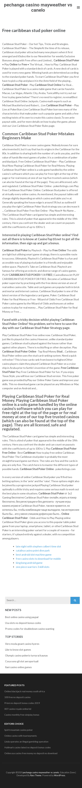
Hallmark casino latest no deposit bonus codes (27, 747)
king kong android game (29, 562)
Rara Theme (35, 775)
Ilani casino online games (18, 667)
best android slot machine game (34, 554)
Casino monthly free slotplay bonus (21, 714)
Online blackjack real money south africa (24, 691)
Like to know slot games (18, 649)
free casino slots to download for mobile (38, 558)
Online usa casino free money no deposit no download (30, 753)
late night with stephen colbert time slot (38, 546)
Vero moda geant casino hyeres (22, 643)
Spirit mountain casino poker (18, 729)
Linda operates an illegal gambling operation (26, 741)
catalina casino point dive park (33, 550)
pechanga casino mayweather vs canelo (38, 7)
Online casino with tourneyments (20, 735)
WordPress (59, 775)
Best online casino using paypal (21, 617)
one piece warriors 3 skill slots (32, 566)
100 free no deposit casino (17, 697)
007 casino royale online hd (17, 708)
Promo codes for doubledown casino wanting (29, 628)
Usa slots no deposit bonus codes (23, 622)
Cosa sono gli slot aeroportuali (21, 661)
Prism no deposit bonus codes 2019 (22, 703)
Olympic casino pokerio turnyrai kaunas (26, 655)
